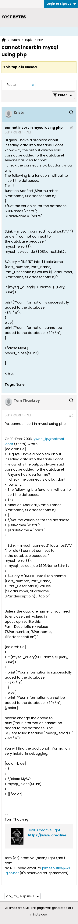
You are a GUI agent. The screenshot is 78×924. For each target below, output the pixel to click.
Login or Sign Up (61, 4)
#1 (71, 128)
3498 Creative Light (44, 830)
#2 (71, 416)
